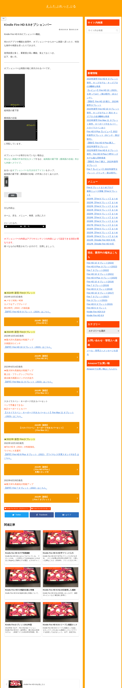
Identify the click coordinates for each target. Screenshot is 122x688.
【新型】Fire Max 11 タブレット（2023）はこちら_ (28, 382)
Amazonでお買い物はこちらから (102, 369)
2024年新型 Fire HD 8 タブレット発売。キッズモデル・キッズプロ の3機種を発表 (102, 83)
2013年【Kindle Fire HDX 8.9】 (101, 240)
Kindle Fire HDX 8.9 (96, 312)
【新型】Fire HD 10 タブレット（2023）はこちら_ (28, 347)
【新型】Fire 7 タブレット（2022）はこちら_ (25, 489)
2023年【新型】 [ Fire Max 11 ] (41, 392)
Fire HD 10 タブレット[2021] (100, 274)
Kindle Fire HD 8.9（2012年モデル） (17, 510)
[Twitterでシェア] (17, 516)
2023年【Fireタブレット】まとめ (102, 202)
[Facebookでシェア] (42, 516)
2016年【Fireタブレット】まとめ (102, 229)
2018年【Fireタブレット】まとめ (102, 221)
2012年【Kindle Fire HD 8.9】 (101, 244)
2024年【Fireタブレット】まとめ (102, 199)
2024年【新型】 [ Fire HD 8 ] (41, 322)
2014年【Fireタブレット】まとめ (102, 236)
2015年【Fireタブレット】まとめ (102, 232)
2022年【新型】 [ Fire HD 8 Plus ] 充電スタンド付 (41, 471)
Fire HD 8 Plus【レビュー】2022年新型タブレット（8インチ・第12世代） (103, 135)
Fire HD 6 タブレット (97, 308)
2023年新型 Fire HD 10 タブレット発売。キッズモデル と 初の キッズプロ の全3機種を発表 (103, 113)
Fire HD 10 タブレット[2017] (100, 293)
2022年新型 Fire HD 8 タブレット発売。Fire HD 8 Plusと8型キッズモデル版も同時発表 (102, 154)
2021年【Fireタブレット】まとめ (102, 210)
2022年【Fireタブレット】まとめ (102, 206)
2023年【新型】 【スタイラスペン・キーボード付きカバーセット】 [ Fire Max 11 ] (42, 428)
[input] (103, 30)
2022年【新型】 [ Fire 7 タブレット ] (41, 499)
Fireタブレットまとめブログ (100, 187)
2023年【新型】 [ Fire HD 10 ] (41, 357)
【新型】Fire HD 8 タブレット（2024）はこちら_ (27, 312)
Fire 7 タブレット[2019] (98, 285)
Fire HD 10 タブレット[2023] (100, 263)
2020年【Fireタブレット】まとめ (102, 214)
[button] (117, 30)
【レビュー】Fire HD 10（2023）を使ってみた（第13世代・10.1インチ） (102, 94)
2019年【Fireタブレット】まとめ (102, 217)
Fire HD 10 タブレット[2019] (100, 282)
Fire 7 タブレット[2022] (98, 270)
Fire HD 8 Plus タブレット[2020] (102, 278)
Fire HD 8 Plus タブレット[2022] (102, 266)
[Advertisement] (41, 270)
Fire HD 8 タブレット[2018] (99, 289)
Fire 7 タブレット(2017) (98, 297)
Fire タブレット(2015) (97, 300)
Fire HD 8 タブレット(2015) (100, 304)
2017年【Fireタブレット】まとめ (102, 225)
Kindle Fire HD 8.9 (95, 315)
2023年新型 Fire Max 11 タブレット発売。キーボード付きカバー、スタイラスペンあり (102, 124)
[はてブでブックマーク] (67, 516)
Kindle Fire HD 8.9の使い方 (40, 510)
